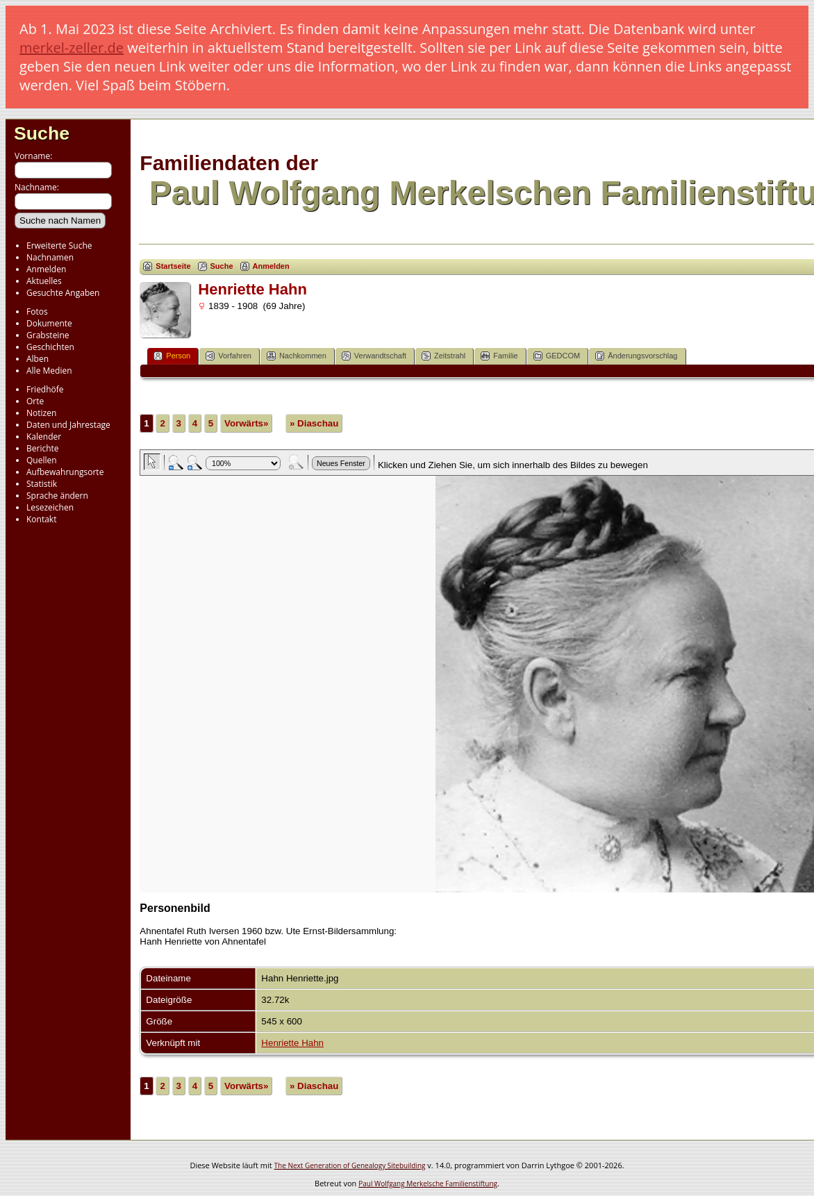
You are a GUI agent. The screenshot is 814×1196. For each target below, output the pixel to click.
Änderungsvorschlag (636, 356)
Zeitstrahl (443, 356)
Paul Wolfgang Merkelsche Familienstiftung (427, 1183)
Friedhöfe (45, 389)
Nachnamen (50, 257)
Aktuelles (44, 281)
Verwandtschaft (374, 356)
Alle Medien (49, 370)
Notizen (41, 413)
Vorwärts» (246, 423)
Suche (41, 133)
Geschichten (50, 347)
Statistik (41, 484)
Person (171, 356)
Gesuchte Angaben (62, 293)
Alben (37, 359)
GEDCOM (557, 356)
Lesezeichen (50, 507)
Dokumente (49, 323)
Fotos (37, 311)
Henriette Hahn (292, 1043)
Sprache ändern (57, 495)
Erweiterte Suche (59, 245)
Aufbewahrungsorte (64, 472)
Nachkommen (296, 356)
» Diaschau (314, 423)
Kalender (43, 436)
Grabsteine (47, 335)
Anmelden (46, 269)
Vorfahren (228, 356)
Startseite (173, 266)
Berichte (42, 448)
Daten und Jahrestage (68, 425)
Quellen (41, 460)
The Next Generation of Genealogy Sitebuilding (350, 1165)
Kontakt (41, 519)
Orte (35, 401)
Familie (499, 356)
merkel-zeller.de (71, 47)
